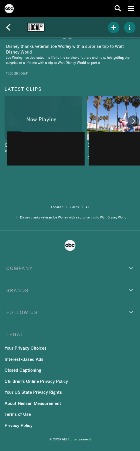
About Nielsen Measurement (33, 403)
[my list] (113, 27)
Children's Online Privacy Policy (36, 381)
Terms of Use (18, 414)
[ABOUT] (129, 27)
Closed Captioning (23, 370)
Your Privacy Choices (26, 348)
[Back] (8, 27)
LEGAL (15, 334)
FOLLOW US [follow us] (22, 312)
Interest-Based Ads (24, 359)
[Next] (133, 121)
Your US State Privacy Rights (33, 392)
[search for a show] (118, 8)
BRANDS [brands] (17, 290)
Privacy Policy (19, 425)
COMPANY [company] (19, 268)
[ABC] (9, 9)
